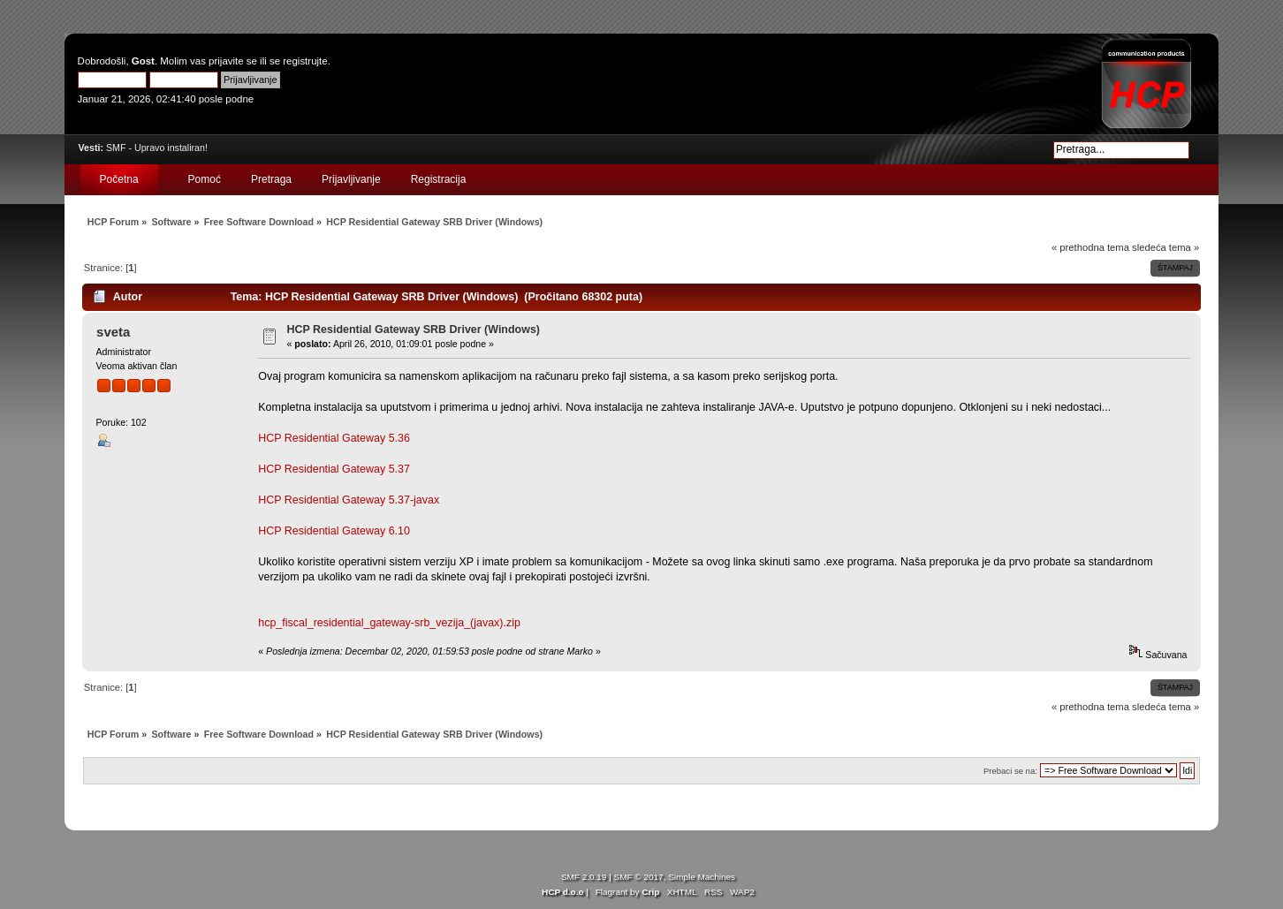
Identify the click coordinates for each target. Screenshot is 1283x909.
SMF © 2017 (639, 877)
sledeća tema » (1165, 247)
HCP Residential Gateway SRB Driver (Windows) (414, 329)
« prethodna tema (1090, 247)
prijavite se (233, 61)
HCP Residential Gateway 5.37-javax (348, 500)
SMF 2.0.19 (584, 877)
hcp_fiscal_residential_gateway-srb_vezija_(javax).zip (389, 623)
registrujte (305, 61)
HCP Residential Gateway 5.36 (334, 438)
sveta (113, 331)
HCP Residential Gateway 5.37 (334, 469)
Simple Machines (701, 877)
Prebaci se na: (1010, 771)
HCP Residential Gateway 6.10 (334, 531)
